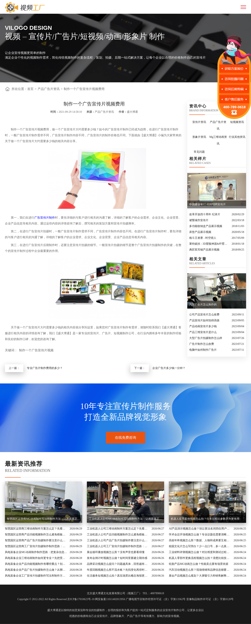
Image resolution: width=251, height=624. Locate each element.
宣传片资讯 (199, 122)
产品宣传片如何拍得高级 (204, 320)
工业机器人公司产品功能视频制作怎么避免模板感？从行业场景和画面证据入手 (118, 534)
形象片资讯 (199, 136)
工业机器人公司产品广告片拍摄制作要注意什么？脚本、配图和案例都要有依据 (118, 540)
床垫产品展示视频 (200, 232)
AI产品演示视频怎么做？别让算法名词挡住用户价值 (200, 528)
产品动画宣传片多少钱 (203, 326)
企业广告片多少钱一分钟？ (168, 368)
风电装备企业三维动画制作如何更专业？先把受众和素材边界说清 (36, 558)
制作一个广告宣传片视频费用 (84, 89)
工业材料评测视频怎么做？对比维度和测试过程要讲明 (200, 552)
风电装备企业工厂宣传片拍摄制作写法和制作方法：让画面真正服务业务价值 (36, 575)
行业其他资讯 (237, 136)
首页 (30, 89)
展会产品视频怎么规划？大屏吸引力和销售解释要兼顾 (200, 575)
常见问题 (199, 151)
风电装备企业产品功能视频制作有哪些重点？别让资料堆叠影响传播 (36, 563)
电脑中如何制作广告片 (203, 349)
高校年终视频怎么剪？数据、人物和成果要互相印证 (200, 540)
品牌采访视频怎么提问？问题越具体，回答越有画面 (118, 563)
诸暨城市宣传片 (198, 220)
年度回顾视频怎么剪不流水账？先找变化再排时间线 (118, 569)
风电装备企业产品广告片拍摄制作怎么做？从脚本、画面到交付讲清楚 (36, 569)
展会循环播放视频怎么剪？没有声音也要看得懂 (116, 552)
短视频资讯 (237, 122)
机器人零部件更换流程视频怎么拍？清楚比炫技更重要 (200, 558)
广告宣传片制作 (44, 217)
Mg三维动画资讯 (218, 140)
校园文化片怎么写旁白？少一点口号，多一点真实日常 (200, 546)
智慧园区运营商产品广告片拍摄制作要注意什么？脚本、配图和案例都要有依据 (36, 540)
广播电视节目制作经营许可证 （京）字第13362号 (156, 599)
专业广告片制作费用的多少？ (45, 368)
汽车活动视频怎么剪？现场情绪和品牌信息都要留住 (200, 569)
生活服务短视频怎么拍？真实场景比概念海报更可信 (118, 575)
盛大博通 (52, 610)
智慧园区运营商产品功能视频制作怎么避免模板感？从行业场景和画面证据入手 (36, 534)
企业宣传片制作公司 (172, 610)
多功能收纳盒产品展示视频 (205, 226)
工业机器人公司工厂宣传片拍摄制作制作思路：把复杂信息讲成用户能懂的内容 (118, 546)
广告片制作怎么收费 (201, 343)
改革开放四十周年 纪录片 (204, 214)
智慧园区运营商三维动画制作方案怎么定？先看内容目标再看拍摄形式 (36, 528)
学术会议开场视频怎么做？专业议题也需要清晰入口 (200, 534)
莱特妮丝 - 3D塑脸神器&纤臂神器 (209, 243)
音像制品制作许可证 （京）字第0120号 (210, 599)
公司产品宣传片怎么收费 (204, 314)
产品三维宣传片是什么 (203, 332)
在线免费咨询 (125, 438)
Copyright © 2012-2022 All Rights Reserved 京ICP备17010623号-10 (56, 599)
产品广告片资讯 (49, 89)
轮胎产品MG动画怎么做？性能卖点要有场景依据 (198, 563)
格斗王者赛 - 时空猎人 (202, 237)
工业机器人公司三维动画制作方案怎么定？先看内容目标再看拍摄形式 (118, 528)
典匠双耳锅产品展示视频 (204, 249)
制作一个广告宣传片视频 (36, 350)
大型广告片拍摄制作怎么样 (205, 338)
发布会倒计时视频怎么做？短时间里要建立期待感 (117, 558)
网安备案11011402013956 (110, 599)
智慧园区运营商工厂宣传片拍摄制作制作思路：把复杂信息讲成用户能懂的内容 (36, 546)
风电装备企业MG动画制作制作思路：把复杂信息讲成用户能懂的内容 (36, 552)
